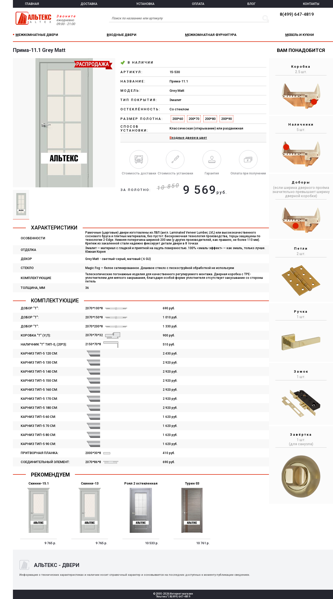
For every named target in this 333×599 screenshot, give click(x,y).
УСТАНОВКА (145, 4)
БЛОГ (251, 4)
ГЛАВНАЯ (32, 4)
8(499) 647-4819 (297, 14)
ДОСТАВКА (89, 4)
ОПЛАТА (198, 4)
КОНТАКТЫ (311, 4)
